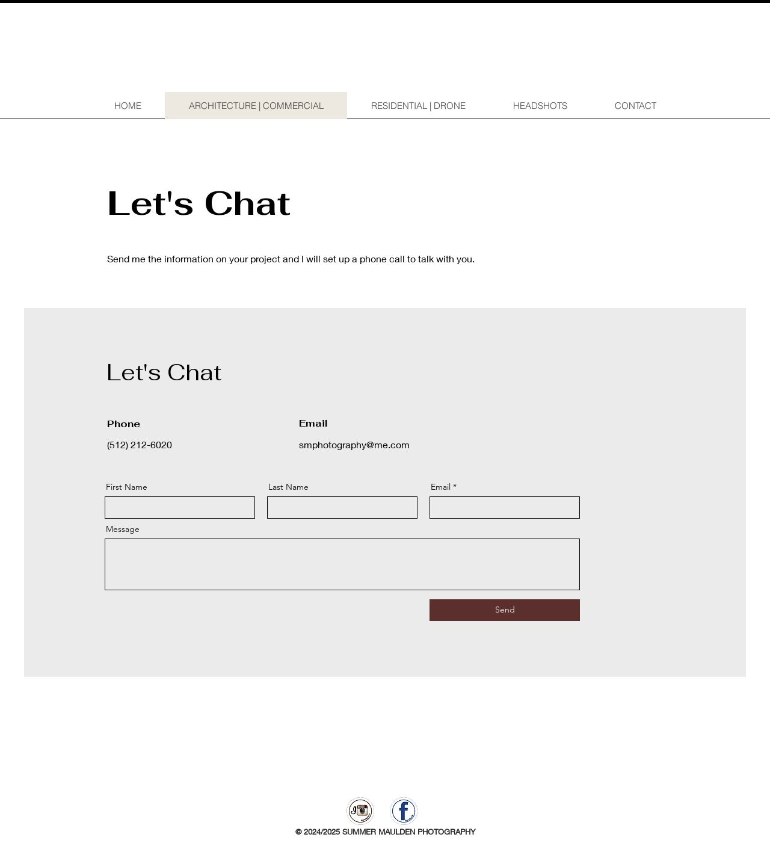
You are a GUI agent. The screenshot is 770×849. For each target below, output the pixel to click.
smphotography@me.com (354, 444)
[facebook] (403, 811)
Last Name (288, 487)
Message (123, 529)
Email (441, 487)
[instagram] (360, 811)
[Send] (505, 610)
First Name (126, 487)
